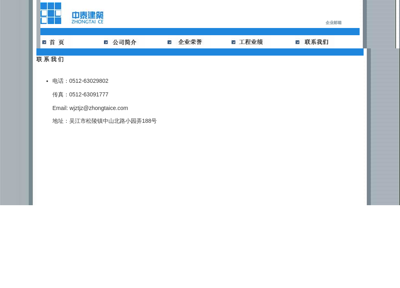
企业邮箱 (334, 22)
